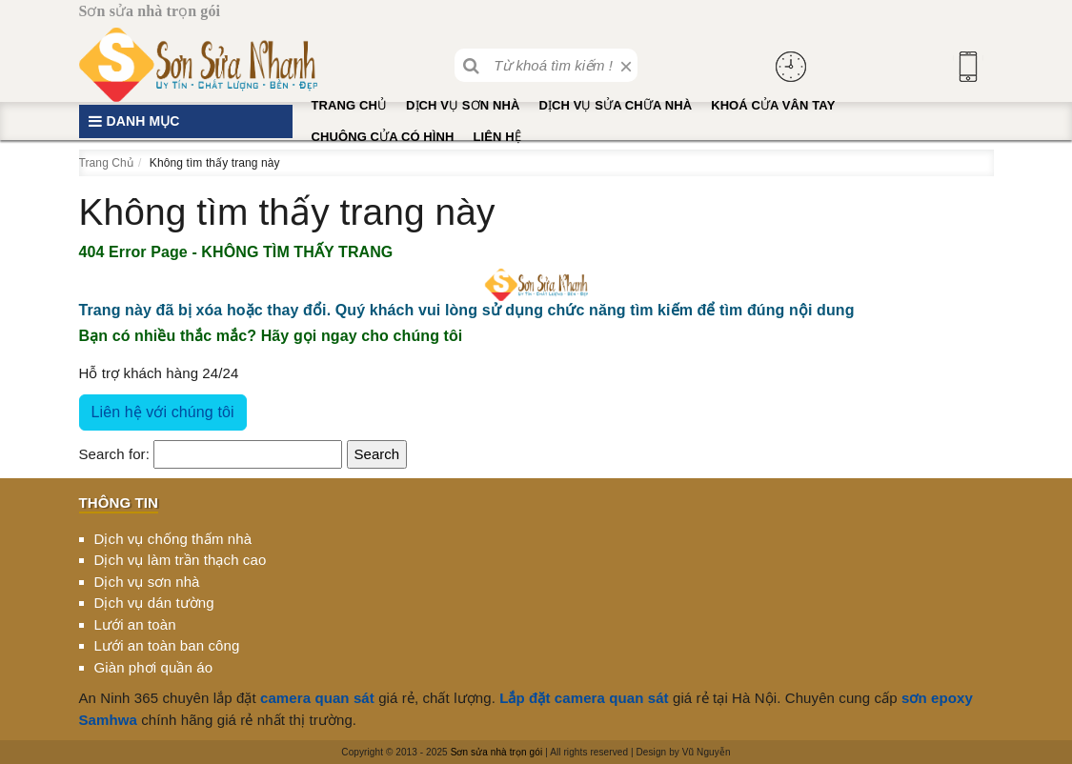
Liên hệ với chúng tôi (162, 412)
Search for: (114, 454)
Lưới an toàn (135, 624)
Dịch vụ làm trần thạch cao (180, 560)
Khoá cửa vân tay (773, 105)
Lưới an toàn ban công (167, 645)
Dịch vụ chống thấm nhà (173, 539)
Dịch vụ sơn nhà (462, 105)
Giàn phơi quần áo (153, 667)
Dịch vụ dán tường (154, 602)
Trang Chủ (350, 105)
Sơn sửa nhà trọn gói (497, 752)
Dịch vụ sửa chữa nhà (615, 105)
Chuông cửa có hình (383, 137)
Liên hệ (496, 137)
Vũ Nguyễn (706, 752)
